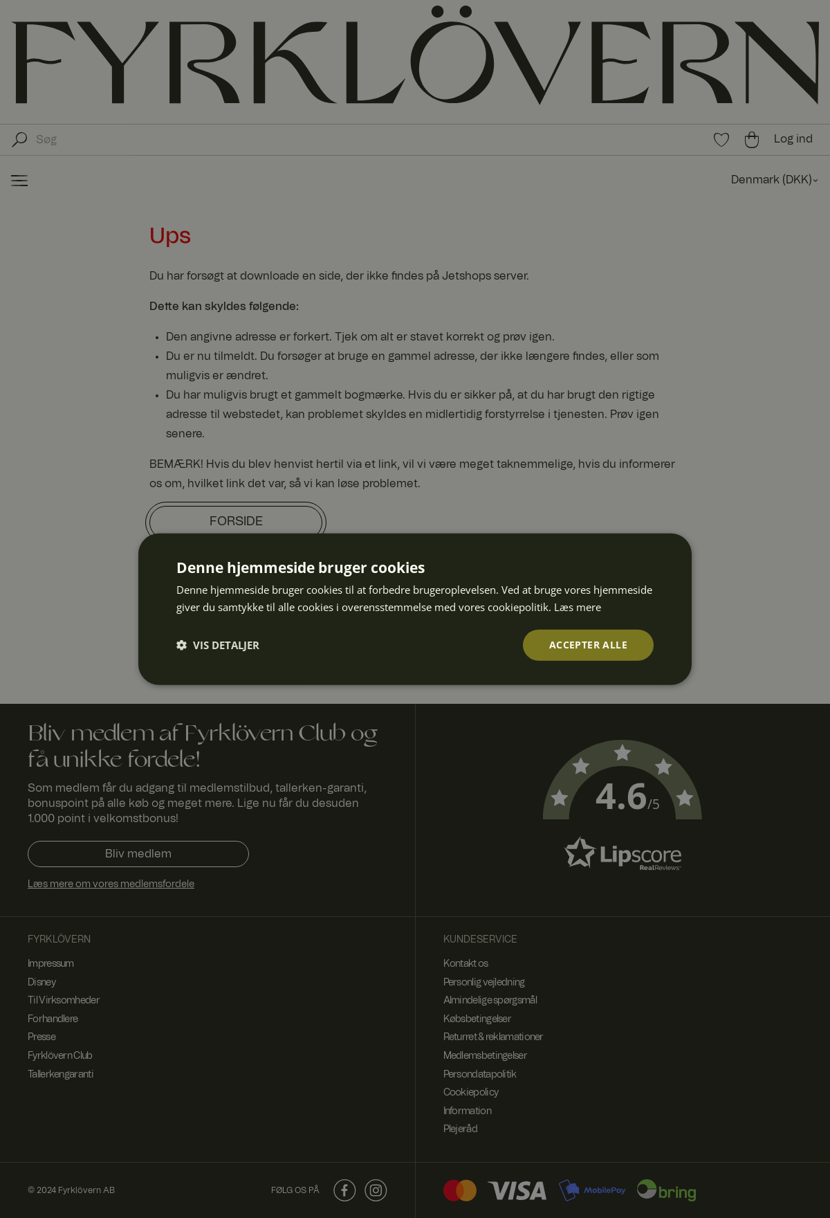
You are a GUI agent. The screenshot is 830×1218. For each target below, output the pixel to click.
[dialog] (415, 609)
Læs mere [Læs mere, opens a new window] (577, 607)
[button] (217, 645)
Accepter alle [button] (588, 644)
